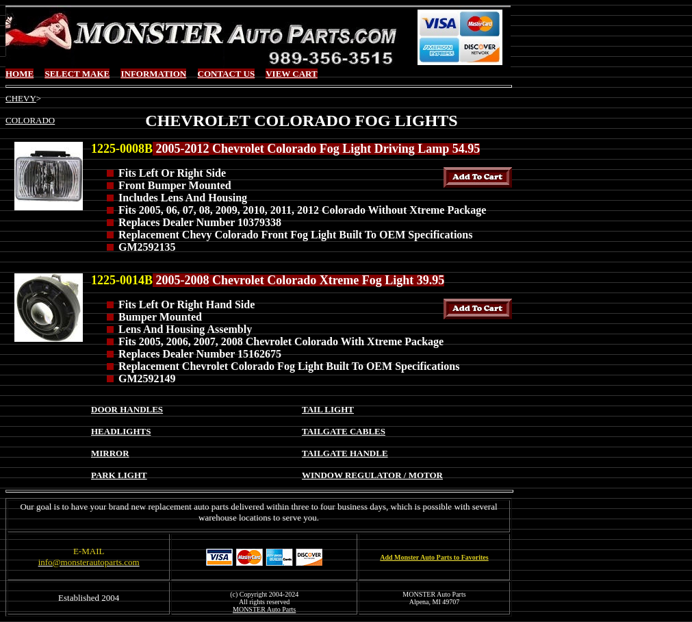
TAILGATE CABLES (343, 431)
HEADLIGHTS (121, 431)
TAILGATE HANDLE (345, 453)
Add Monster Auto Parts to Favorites (434, 557)
